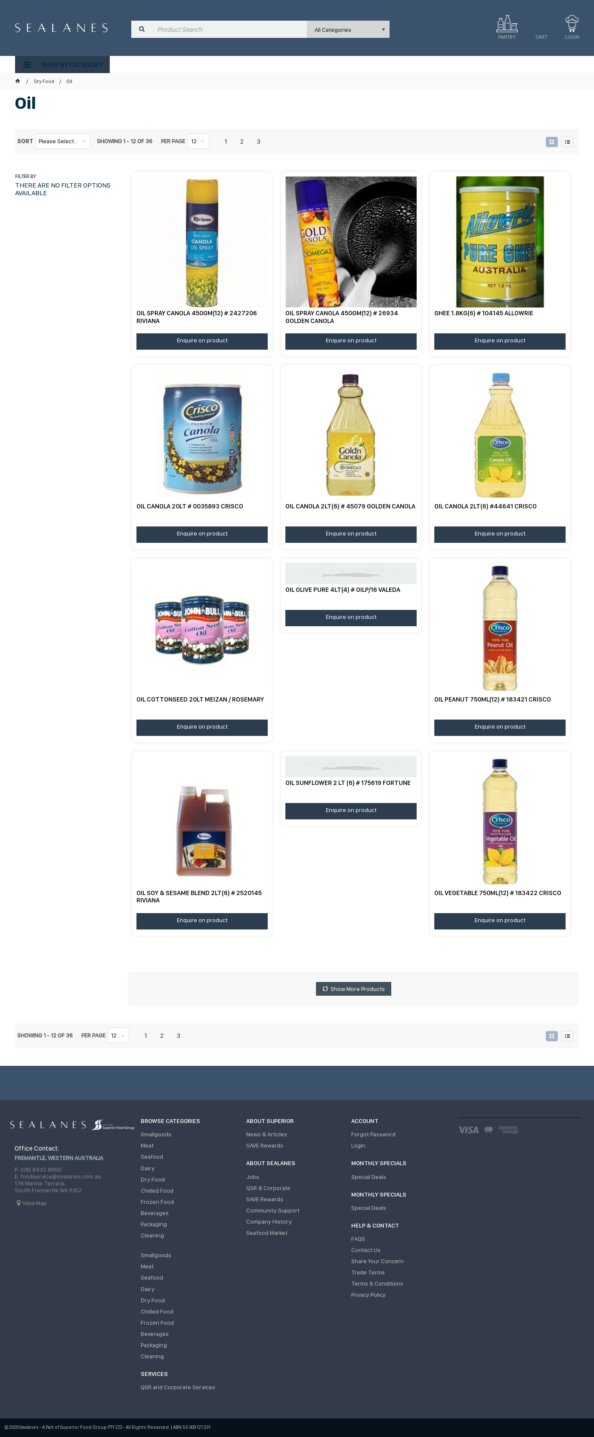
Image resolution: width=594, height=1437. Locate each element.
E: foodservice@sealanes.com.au (58, 1176)
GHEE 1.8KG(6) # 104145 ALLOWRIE (483, 313)
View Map (34, 1203)
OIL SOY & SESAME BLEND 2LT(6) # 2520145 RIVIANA (199, 895)
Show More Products (358, 988)
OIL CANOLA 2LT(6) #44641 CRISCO (485, 506)
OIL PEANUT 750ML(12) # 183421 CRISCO (492, 699)
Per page (173, 141)
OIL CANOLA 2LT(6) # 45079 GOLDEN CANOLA (350, 506)
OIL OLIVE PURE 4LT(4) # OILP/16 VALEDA (342, 589)
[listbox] (348, 29)
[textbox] (230, 29)
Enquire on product (202, 339)
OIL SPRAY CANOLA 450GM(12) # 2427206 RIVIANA (196, 316)
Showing (124, 141)
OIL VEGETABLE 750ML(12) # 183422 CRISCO (497, 892)
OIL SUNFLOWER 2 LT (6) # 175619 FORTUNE (348, 782)
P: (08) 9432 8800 (38, 1169)
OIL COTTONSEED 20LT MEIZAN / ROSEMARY (200, 699)
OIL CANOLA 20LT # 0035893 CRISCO (189, 506)
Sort (25, 141)
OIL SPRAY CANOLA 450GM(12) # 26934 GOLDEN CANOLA (341, 316)
